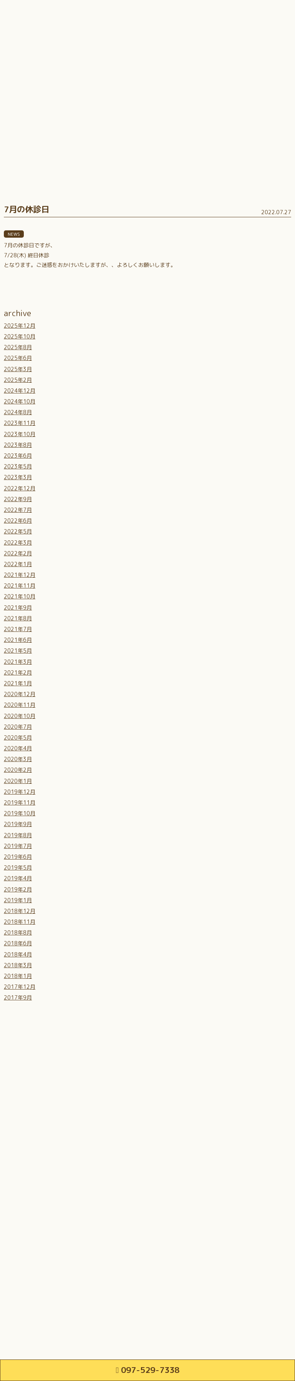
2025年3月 (18, 369)
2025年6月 (18, 357)
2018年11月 (19, 921)
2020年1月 (18, 781)
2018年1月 (18, 976)
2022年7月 (18, 509)
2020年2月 (18, 769)
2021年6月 (18, 639)
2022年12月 (19, 488)
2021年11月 (19, 585)
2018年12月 (19, 911)
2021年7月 (18, 629)
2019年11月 (19, 802)
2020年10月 (19, 716)
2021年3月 (18, 661)
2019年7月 (18, 846)
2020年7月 (18, 726)
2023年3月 (18, 477)
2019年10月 (19, 813)
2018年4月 (18, 954)
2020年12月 (19, 694)
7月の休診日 (26, 209)
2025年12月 (19, 325)
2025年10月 (19, 336)
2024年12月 (19, 390)
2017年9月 (18, 997)
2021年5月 (18, 650)
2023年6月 (18, 455)
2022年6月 (18, 520)
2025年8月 (18, 347)
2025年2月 (18, 379)
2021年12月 (19, 574)
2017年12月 (19, 986)
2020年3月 (18, 759)
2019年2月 (18, 889)
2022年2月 (18, 553)
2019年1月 (18, 900)
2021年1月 (18, 683)
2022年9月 (18, 499)
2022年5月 (18, 531)
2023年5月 (18, 466)
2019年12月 (19, 791)
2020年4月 (18, 748)
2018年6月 (18, 943)
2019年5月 (18, 867)
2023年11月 (19, 422)
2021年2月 (18, 672)
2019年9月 (18, 824)
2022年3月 (18, 542)
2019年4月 (18, 878)
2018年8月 (18, 932)
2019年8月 (18, 835)
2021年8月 (18, 618)
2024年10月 (19, 401)
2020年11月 (19, 704)
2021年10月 (19, 596)
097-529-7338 (147, 1370)
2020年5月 (18, 737)
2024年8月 (18, 412)
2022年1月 (18, 564)
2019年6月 (18, 856)
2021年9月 (18, 607)
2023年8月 (18, 444)
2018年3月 (18, 965)
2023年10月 (19, 434)
